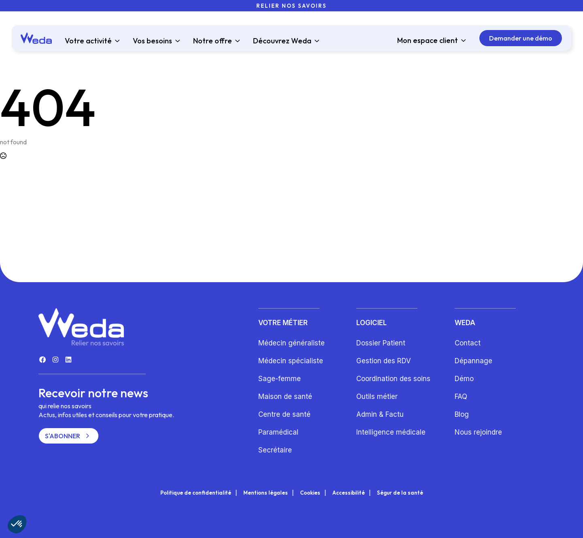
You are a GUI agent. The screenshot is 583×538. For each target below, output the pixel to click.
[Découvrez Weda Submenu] (315, 41)
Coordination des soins (393, 379)
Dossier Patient (380, 343)
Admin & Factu (380, 414)
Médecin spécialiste (290, 361)
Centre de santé (284, 414)
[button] (17, 524)
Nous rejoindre (478, 432)
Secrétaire (275, 450)
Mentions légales (265, 492)
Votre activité (88, 41)
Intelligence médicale (391, 432)
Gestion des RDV (383, 361)
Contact (468, 343)
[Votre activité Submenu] (116, 41)
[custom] (42, 360)
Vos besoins (152, 41)
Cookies (310, 492)
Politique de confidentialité (195, 492)
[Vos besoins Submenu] (176, 41)
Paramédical (278, 432)
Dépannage (473, 361)
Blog (462, 414)
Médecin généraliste (291, 343)
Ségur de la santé (400, 492)
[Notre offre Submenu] (236, 41)
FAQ (461, 396)
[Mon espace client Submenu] (462, 40)
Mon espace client (427, 40)
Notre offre (212, 41)
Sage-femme (279, 379)
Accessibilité (348, 492)
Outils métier (377, 396)
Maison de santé (285, 396)
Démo (464, 379)
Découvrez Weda (282, 41)
